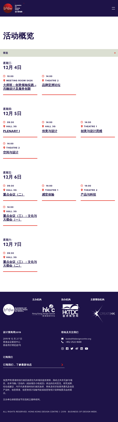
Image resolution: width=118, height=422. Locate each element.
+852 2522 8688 (73, 342)
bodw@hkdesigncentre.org (78, 338)
